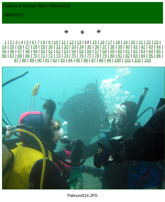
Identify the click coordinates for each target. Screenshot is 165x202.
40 (128, 47)
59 (112, 51)
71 (43, 56)
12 (71, 42)
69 (27, 56)
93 (62, 60)
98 (101, 60)
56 (89, 51)
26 (20, 47)
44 (158, 47)
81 (120, 56)
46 (12, 51)
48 (27, 51)
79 (104, 56)
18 (118, 42)
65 (158, 51)
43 (150, 47)
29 (43, 47)
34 (81, 47)
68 (20, 56)
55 (81, 51)
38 (112, 47)
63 (143, 51)
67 (12, 56)
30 (50, 47)
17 (110, 42)
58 (104, 51)
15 (94, 42)
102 (137, 60)
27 (27, 47)
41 (135, 47)
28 (35, 47)
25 (12, 47)
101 (127, 60)
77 (89, 56)
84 (143, 56)
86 (158, 56)
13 (79, 42)
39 (120, 47)
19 (125, 42)
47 (20, 51)
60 (120, 51)
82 (128, 56)
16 (102, 42)
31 (58, 47)
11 (64, 42)
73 (58, 56)
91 (47, 60)
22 (148, 42)
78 (96, 56)
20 (133, 42)
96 (86, 60)
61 (128, 51)
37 (104, 47)
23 (156, 42)
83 (135, 56)
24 (4, 47)
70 (35, 56)
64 (150, 51)
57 (96, 51)
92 (55, 60)
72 (50, 56)
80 (112, 56)
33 (74, 47)
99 (109, 60)
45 (4, 51)
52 (58, 51)
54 (74, 51)
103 (147, 60)
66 (4, 56)
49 (35, 51)
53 (66, 51)
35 (89, 47)
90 (39, 60)
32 (66, 47)
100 (117, 60)
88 (24, 60)
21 (140, 42)
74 (66, 56)
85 (150, 56)
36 (96, 47)
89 (32, 60)
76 (81, 56)
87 (16, 60)
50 (43, 51)
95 (78, 60)
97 (93, 60)
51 (50, 51)
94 (70, 60)
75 (74, 56)
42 (143, 47)
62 (135, 51)
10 (56, 42)
